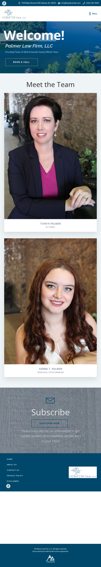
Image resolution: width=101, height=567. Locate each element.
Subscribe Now (49, 423)
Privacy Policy (15, 476)
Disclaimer (13, 481)
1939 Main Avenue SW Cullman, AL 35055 (37, 3)
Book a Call (21, 62)
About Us (12, 465)
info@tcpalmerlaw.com (69, 3)
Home (9, 459)
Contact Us (13, 470)
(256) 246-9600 (91, 3)
